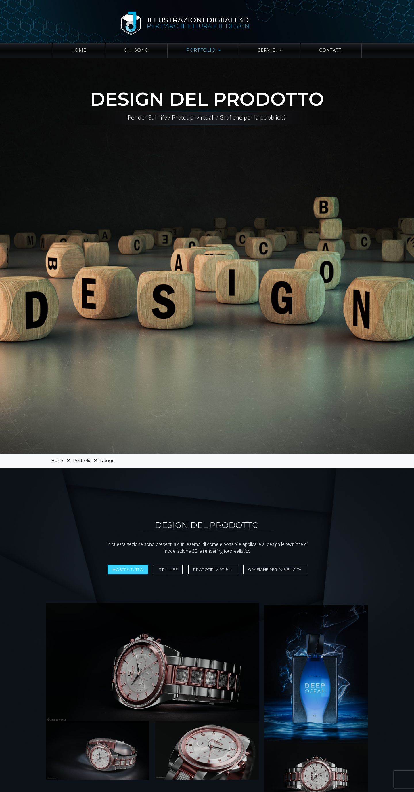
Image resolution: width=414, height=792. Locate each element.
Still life (168, 569)
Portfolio (82, 460)
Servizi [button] (268, 50)
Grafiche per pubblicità (274, 569)
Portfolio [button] (201, 50)
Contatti (331, 50)
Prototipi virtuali (213, 569)
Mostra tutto (127, 569)
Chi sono (136, 50)
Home (79, 50)
